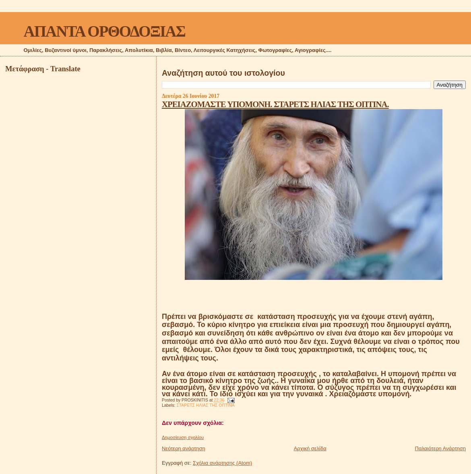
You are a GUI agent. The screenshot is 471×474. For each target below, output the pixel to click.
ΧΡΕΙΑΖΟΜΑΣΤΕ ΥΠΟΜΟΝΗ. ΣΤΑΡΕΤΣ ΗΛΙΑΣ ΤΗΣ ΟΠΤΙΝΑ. (275, 104)
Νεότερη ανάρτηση (183, 448)
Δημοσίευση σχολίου (183, 437)
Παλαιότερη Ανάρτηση (440, 448)
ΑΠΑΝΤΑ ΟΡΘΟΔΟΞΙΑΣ (104, 31)
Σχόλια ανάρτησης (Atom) (222, 463)
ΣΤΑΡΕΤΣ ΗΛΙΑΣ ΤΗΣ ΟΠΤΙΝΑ (205, 405)
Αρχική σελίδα (310, 448)
